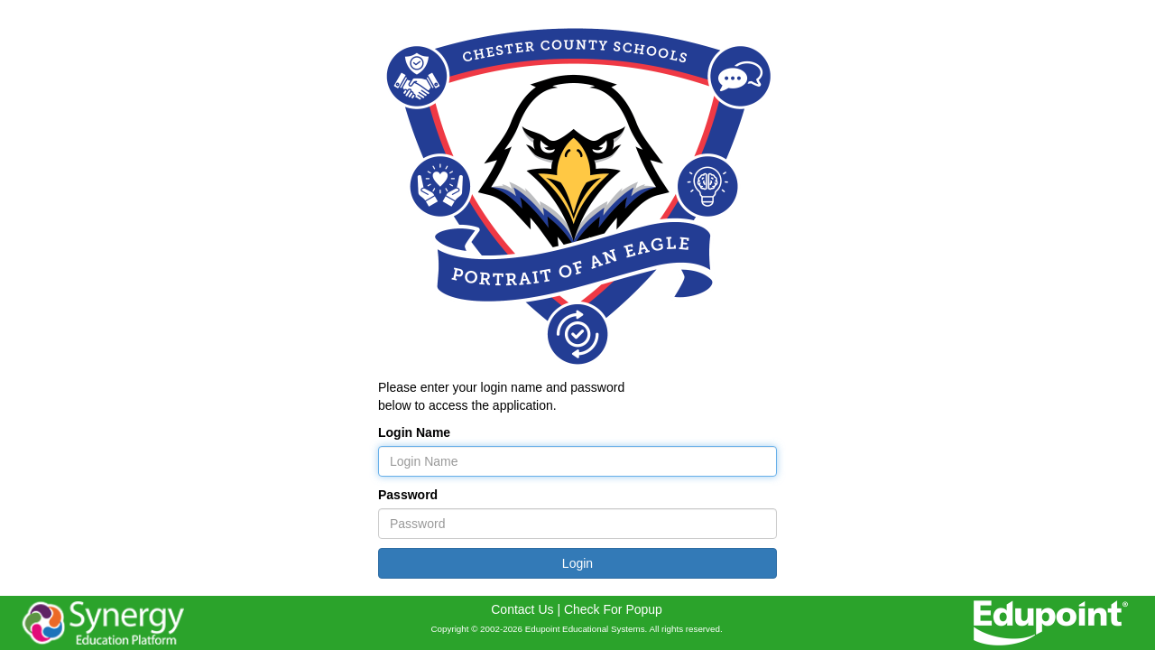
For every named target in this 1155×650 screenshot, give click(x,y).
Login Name (414, 432)
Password (408, 495)
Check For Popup (613, 609)
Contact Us (522, 609)
